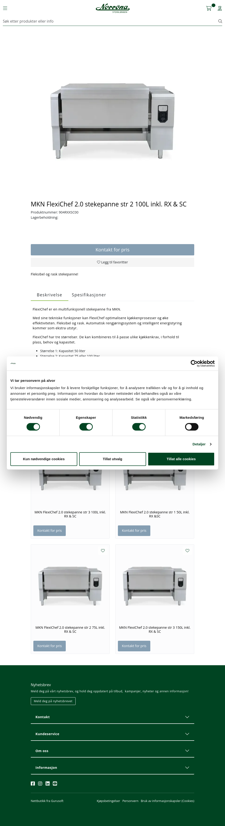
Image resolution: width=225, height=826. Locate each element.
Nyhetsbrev (41, 684)
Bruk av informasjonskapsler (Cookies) (167, 801)
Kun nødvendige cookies (44, 459)
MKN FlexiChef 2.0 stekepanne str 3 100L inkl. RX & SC (70, 514)
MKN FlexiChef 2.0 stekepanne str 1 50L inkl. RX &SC (155, 514)
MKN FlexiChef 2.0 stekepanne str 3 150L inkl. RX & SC (154, 629)
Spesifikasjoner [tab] (89, 295)
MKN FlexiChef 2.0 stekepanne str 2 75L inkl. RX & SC (70, 629)
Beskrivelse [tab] (49, 295)
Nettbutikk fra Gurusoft (47, 801)
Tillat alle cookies (181, 459)
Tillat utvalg (112, 459)
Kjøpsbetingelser (108, 801)
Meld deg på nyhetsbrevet (53, 701)
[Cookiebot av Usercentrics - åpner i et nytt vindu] (194, 363)
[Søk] (111, 21)
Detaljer (199, 444)
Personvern (130, 801)
